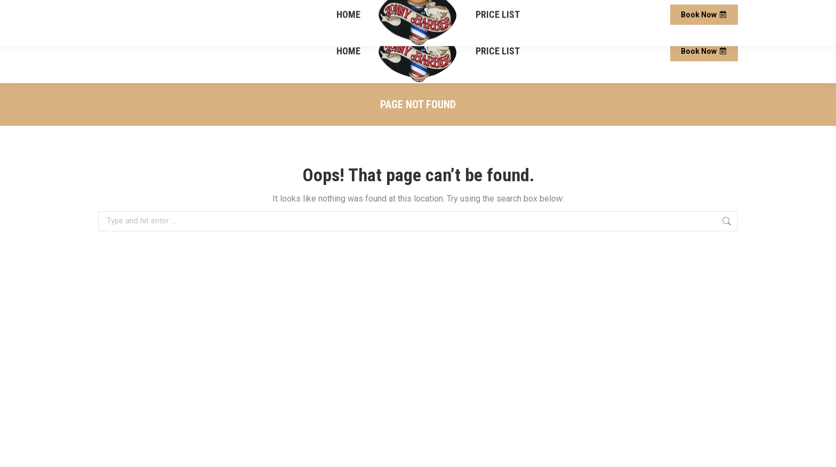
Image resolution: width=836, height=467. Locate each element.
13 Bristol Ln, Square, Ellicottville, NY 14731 (619, 10)
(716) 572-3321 (127, 10)
